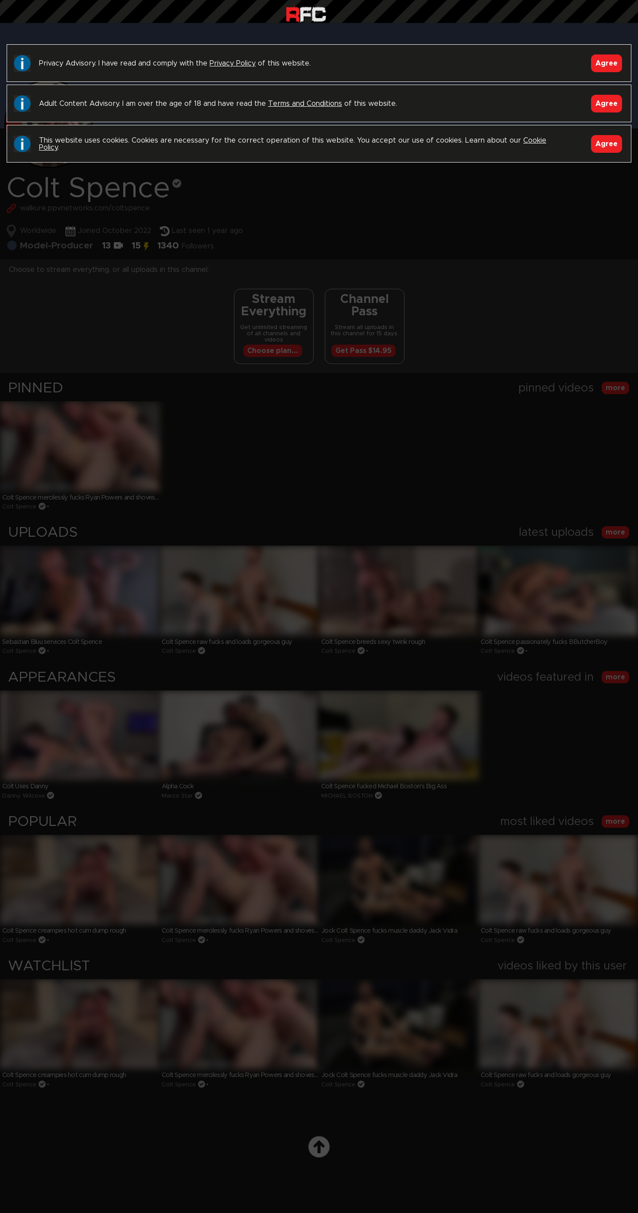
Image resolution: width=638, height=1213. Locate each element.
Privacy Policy (233, 63)
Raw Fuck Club (306, 13)
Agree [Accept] (606, 63)
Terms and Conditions (305, 103)
